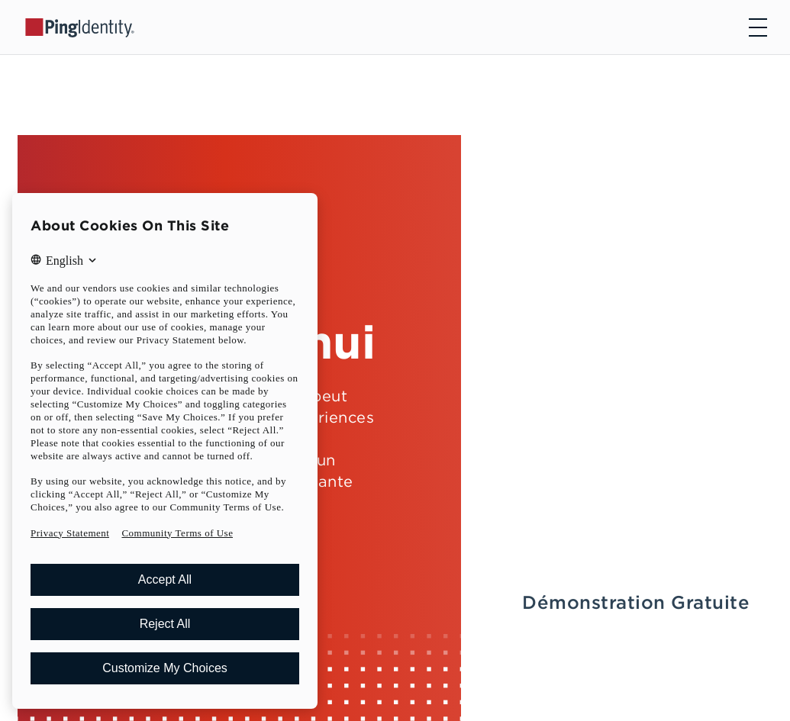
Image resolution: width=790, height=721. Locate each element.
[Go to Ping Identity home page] (80, 27)
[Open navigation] (758, 27)
